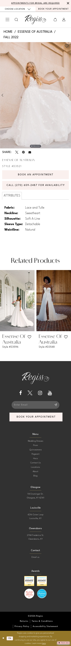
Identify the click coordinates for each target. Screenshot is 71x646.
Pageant (35, 454)
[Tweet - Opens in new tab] (16, 152)
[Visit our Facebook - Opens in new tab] (20, 393)
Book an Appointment (35, 174)
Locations (35, 467)
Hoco (35, 458)
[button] (7, 19)
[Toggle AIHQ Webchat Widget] (63, 643)
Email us (35, 557)
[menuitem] (18, 9)
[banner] (35, 19)
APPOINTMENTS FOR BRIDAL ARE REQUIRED (35, 3)
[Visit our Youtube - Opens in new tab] (50, 393)
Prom (35, 445)
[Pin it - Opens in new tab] (23, 152)
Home (8, 31)
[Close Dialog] (3, 638)
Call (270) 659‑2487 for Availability (36, 185)
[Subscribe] (55, 405)
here (44, 643)
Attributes (12, 195)
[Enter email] (35, 405)
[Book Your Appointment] (53, 9)
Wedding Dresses (35, 441)
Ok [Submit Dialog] (9, 638)
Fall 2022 (11, 37)
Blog (35, 476)
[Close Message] (67, 3)
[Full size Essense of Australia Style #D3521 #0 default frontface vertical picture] (35, 95)
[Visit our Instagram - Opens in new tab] (40, 393)
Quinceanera (35, 450)
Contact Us (35, 463)
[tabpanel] (35, 95)
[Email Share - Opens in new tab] (29, 152)
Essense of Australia (35, 31)
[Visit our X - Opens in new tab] (30, 393)
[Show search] (16, 20)
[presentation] (17, 300)
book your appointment (36, 417)
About (35, 471)
